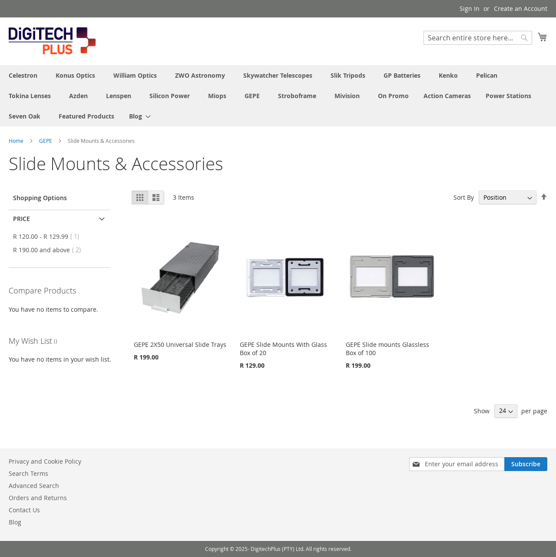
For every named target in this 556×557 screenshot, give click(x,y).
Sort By (463, 197)
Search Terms (28, 473)
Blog (15, 522)
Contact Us (24, 510)
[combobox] (478, 38)
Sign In (470, 8)
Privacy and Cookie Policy (45, 461)
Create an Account (520, 8)
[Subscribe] (525, 464)
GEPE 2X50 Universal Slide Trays (180, 344)
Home (17, 140)
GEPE (46, 140)
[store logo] (52, 40)
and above (49, 250)
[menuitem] (137, 116)
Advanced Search (34, 485)
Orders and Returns (38, 498)
